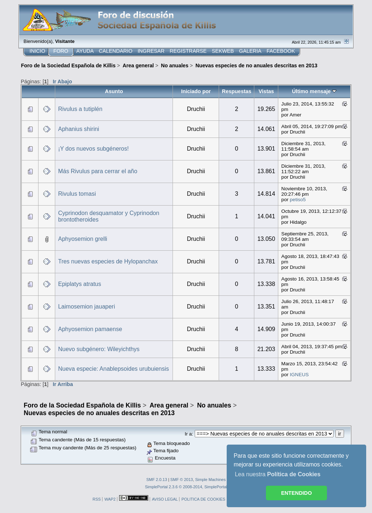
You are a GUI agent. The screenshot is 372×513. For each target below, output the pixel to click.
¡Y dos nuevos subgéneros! (93, 149)
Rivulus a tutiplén (80, 109)
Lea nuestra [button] (277, 474)
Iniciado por (196, 91)
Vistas (266, 91)
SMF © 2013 (181, 479)
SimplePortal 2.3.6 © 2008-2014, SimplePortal (186, 487)
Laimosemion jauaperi (86, 306)
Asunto (114, 91)
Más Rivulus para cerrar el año (97, 171)
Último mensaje (314, 91)
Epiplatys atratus (79, 284)
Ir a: (189, 434)
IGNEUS (299, 374)
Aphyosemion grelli (82, 239)
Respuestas (236, 91)
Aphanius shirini (78, 129)
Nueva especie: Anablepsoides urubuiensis (113, 369)
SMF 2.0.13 (156, 479)
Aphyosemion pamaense (90, 329)
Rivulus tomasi (77, 194)
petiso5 (298, 199)
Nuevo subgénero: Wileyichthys (99, 349)
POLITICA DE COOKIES (203, 499)
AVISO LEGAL (165, 499)
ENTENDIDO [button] (296, 493)
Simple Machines (210, 479)
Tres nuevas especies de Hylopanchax (108, 261)
